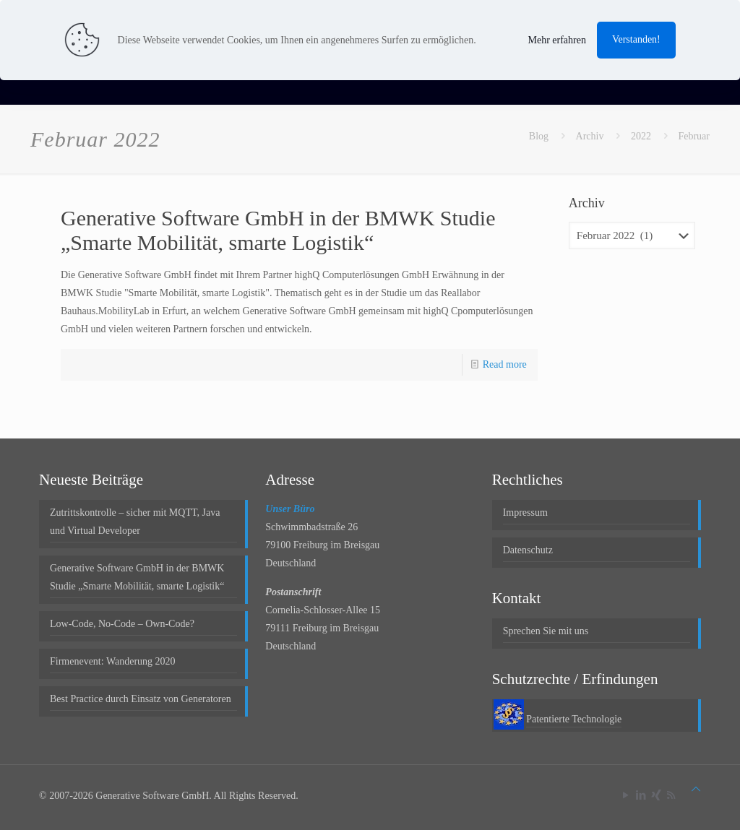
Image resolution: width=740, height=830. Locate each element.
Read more (505, 364)
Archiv (590, 136)
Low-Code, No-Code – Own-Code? (122, 623)
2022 (641, 136)
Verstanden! (636, 39)
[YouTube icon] (625, 795)
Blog (538, 136)
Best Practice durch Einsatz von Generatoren (140, 698)
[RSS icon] (671, 795)
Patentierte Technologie (573, 719)
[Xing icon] (655, 795)
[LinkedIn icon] (640, 795)
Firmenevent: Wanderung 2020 (113, 661)
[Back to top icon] (696, 789)
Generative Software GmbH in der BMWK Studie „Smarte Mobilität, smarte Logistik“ (278, 230)
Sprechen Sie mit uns (546, 631)
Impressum (525, 512)
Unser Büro (289, 508)
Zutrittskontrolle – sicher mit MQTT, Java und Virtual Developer (135, 521)
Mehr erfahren (556, 40)
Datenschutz (528, 550)
